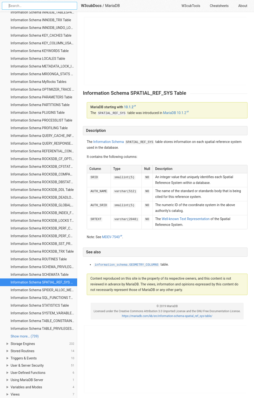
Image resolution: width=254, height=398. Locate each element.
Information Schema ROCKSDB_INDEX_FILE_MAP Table (44, 213)
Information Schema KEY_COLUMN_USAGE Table (44, 43)
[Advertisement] (165, 51)
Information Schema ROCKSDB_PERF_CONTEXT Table (44, 228)
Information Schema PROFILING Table (39, 128)
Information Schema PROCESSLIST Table (41, 120)
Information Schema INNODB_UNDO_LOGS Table (44, 28)
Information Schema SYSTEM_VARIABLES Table (44, 313)
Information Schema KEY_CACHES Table (41, 35)
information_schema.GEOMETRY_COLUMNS (127, 265)
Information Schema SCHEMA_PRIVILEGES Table (44, 267)
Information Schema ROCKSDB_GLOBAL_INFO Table (44, 205)
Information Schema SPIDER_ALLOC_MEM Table (44, 290)
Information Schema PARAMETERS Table (41, 97)
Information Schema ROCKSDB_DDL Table (42, 190)
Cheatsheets (219, 6)
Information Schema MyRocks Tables (39, 82)
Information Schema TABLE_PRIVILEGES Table (44, 329)
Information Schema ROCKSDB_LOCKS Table (44, 221)
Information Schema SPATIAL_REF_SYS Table (44, 282)
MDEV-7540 (111, 237)
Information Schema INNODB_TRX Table (41, 20)
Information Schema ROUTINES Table (39, 259)
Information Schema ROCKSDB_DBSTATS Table (44, 182)
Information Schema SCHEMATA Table (39, 275)
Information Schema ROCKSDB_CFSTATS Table (44, 167)
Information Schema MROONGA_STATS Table (44, 74)
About (242, 6)
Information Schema (108, 142)
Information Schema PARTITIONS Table (40, 105)
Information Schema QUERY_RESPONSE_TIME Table (44, 143)
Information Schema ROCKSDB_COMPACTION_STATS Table (44, 174)
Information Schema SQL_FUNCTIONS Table (44, 298)
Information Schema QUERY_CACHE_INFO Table (44, 136)
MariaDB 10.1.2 (174, 113)
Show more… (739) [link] (25, 336)
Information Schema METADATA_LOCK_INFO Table (44, 66)
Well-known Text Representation (186, 219)
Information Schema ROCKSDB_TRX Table (42, 251)
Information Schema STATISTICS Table (40, 305)
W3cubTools (190, 6)
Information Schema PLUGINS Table (38, 113)
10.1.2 (129, 107)
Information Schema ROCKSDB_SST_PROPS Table (44, 244)
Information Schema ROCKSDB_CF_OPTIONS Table (44, 159)
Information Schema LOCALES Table (38, 59)
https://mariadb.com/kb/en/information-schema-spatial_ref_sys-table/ (167, 316)
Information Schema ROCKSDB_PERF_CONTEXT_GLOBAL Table (44, 236)
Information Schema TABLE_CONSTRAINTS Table (44, 321)
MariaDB (112, 5)
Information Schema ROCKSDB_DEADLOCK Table (44, 197)
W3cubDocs (91, 5)
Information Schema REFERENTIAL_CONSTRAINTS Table (44, 151)
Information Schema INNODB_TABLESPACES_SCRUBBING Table (44, 12)
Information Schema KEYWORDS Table (40, 51)
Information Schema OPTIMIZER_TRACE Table (44, 89)
